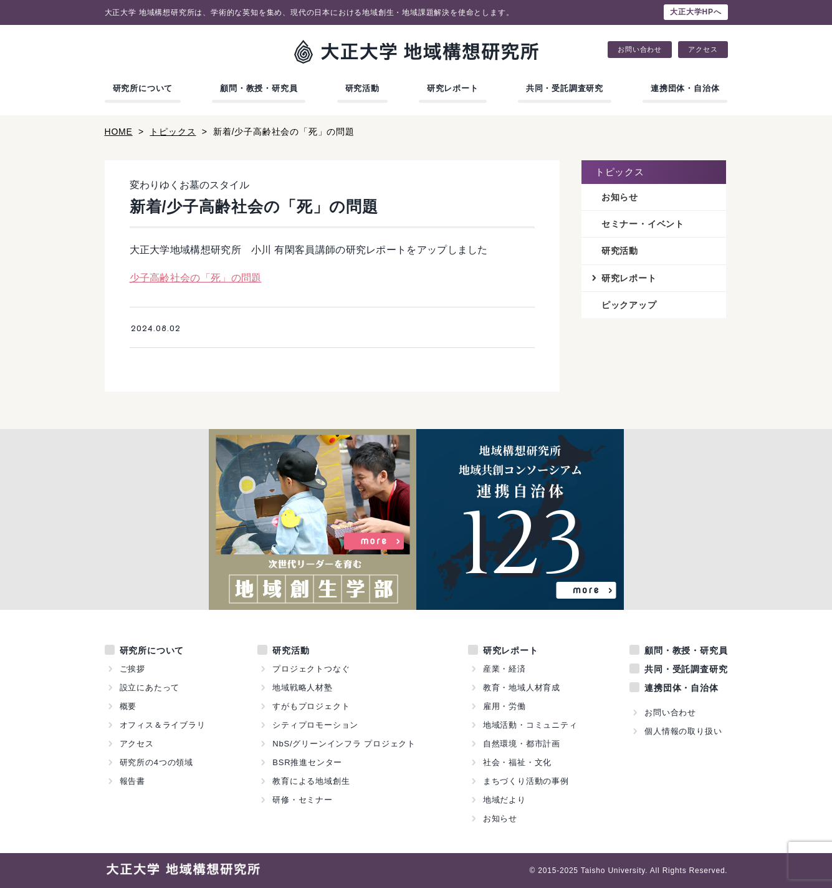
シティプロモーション (315, 725)
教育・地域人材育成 (521, 687)
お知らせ (619, 197)
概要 (128, 706)
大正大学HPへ (695, 11)
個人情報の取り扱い (683, 731)
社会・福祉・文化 (517, 762)
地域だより (504, 799)
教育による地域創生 (311, 781)
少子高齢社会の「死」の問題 (196, 278)
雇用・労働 (504, 706)
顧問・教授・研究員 (258, 88)
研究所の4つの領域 (156, 762)
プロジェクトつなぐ (311, 668)
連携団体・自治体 (685, 88)
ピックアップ (629, 305)
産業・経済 (504, 668)
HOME (119, 132)
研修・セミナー (302, 799)
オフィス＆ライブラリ (163, 725)
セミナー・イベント (642, 224)
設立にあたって (150, 687)
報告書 (132, 781)
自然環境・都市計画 (521, 743)
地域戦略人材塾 (302, 687)
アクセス (702, 49)
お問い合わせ (640, 49)
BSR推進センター (307, 762)
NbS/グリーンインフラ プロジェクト (344, 743)
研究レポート (453, 88)
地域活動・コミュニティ (530, 725)
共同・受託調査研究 (564, 88)
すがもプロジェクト (311, 706)
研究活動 (362, 88)
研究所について (143, 88)
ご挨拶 (132, 668)
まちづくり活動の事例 (526, 781)
